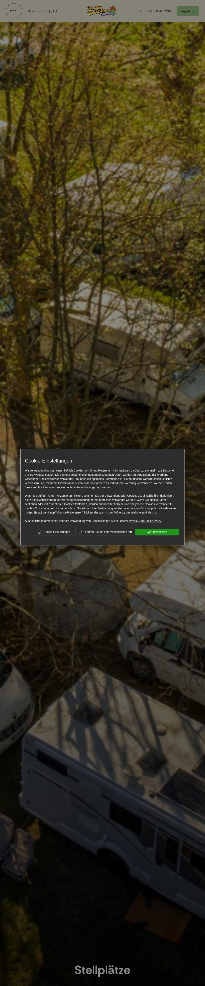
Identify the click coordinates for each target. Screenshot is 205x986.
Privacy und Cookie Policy (145, 520)
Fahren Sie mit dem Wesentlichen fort (105, 532)
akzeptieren (157, 532)
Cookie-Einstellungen (54, 532)
